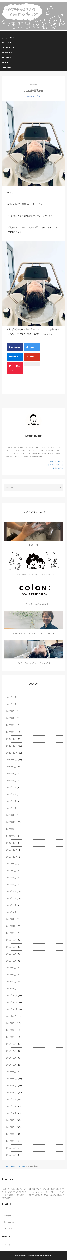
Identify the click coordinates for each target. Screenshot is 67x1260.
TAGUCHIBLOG (28, 1255)
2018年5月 (11, 961)
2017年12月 (11, 995)
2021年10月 (11, 760)
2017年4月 (11, 1051)
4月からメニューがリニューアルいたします (33, 663)
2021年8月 (11, 773)
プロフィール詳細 (56, 461)
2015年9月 (11, 1155)
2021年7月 (11, 780)
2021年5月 (11, 794)
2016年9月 (11, 1099)
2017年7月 (11, 1030)
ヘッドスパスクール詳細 (53, 465)
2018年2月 (11, 981)
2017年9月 (11, 1016)
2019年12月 (11, 850)
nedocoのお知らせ (33, 96)
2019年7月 (11, 877)
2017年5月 (11, 1044)
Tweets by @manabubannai (11, 1245)
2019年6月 (11, 884)
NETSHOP (7, 57)
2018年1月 (11, 988)
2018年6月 (11, 954)
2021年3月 (11, 808)
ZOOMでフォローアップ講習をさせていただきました (33, 574)
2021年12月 (11, 746)
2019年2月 (11, 912)
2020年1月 (11, 843)
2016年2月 (11, 1148)
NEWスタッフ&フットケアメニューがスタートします (33, 633)
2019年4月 (11, 898)
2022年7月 (11, 718)
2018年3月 (11, 975)
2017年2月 (11, 1065)
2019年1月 (11, 919)
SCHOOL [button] (7, 52)
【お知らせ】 (33, 545)
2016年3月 (11, 1141)
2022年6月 (11, 725)
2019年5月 (11, 891)
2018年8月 (11, 940)
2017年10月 (11, 1009)
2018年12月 (11, 926)
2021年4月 (11, 801)
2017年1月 (11, 1072)
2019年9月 (11, 871)
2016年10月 (11, 1092)
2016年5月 (11, 1127)
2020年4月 (11, 836)
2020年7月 (11, 829)
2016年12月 (11, 1079)
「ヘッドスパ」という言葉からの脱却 (33, 604)
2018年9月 (11, 933)
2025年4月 (11, 704)
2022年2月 (11, 732)
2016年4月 (11, 1134)
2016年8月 (11, 1106)
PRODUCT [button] (8, 47)
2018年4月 (11, 968)
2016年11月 (11, 1085)
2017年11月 (11, 1002)
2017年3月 (11, 1058)
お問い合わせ (58, 468)
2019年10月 (11, 864)
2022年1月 (11, 739)
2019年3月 (11, 905)
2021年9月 (11, 767)
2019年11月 (11, 857)
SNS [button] (5, 62)
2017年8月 (11, 1023)
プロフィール (8, 38)
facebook (14, 347)
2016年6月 (11, 1120)
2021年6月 (11, 787)
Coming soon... (9, 1216)
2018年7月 (11, 947)
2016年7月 (11, 1113)
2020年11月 (11, 822)
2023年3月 (11, 711)
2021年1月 (11, 815)
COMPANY (7, 67)
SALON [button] (6, 42)
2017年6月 (11, 1037)
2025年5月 (11, 697)
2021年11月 (11, 753)
